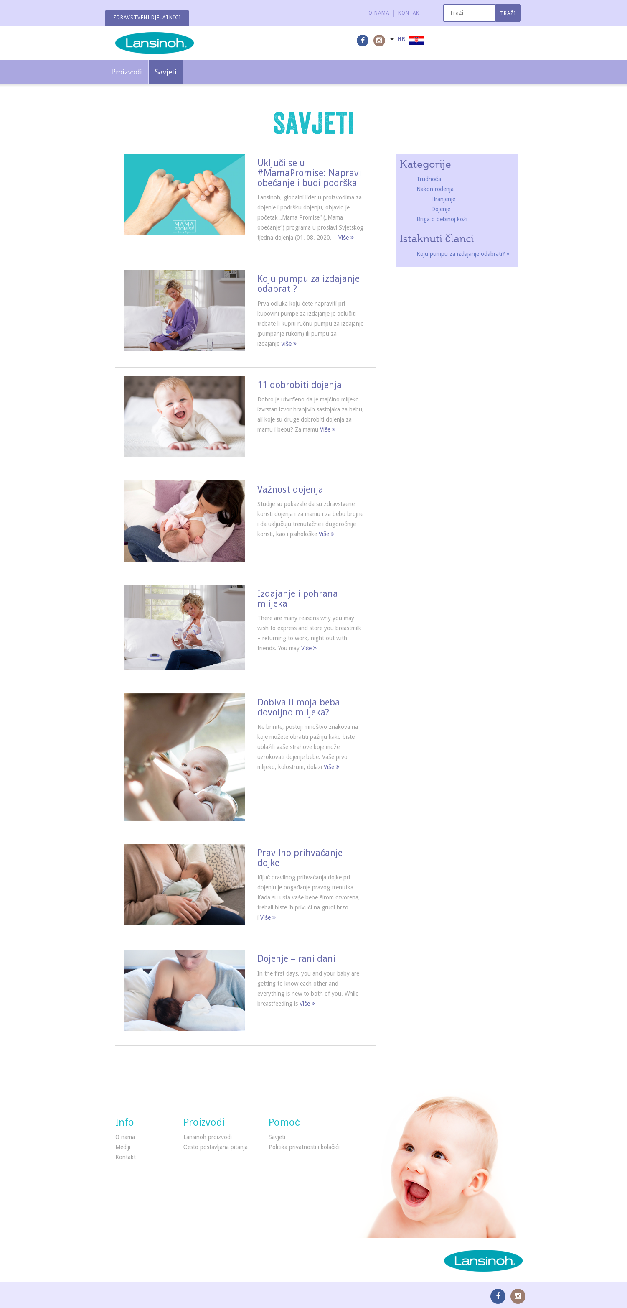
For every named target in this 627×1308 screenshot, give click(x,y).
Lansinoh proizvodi (207, 1137)
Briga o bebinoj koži (441, 219)
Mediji (122, 1147)
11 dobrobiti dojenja (299, 385)
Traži (508, 13)
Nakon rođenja (435, 189)
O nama (378, 13)
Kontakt (410, 13)
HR (402, 39)
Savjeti (166, 71)
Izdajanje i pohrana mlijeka (297, 598)
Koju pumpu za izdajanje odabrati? (308, 283)
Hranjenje (443, 199)
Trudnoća (428, 179)
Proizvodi (126, 71)
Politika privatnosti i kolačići (304, 1147)
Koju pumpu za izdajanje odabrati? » (463, 253)
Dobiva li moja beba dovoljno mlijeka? (298, 707)
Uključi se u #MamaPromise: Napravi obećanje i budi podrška (309, 173)
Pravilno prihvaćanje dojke (300, 858)
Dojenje (440, 209)
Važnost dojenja (290, 489)
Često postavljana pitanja (215, 1147)
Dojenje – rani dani (296, 958)
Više (346, 237)
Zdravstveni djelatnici (147, 17)
